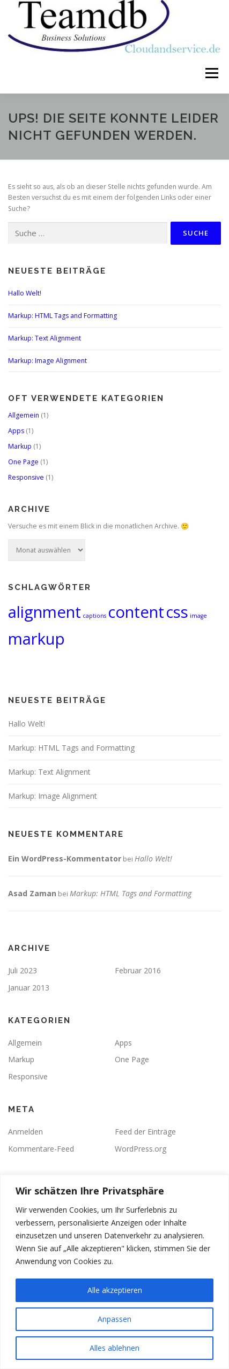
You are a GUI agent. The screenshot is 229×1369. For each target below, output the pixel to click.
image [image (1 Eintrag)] (198, 615)
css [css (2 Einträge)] (177, 612)
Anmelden (25, 1131)
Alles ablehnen (114, 1348)
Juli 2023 (22, 970)
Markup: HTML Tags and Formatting (62, 315)
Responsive (26, 477)
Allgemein (23, 415)
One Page (23, 461)
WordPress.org (140, 1149)
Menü (211, 73)
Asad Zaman (32, 893)
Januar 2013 (28, 987)
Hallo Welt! (24, 293)
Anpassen (114, 1319)
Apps (16, 430)
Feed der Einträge (145, 1131)
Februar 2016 (138, 970)
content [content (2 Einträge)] (136, 612)
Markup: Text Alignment (44, 338)
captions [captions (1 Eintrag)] (94, 615)
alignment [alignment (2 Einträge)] (44, 612)
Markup (20, 446)
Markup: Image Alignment (47, 360)
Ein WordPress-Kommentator (64, 858)
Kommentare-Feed (41, 1149)
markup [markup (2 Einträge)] (36, 638)
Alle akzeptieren (114, 1290)
